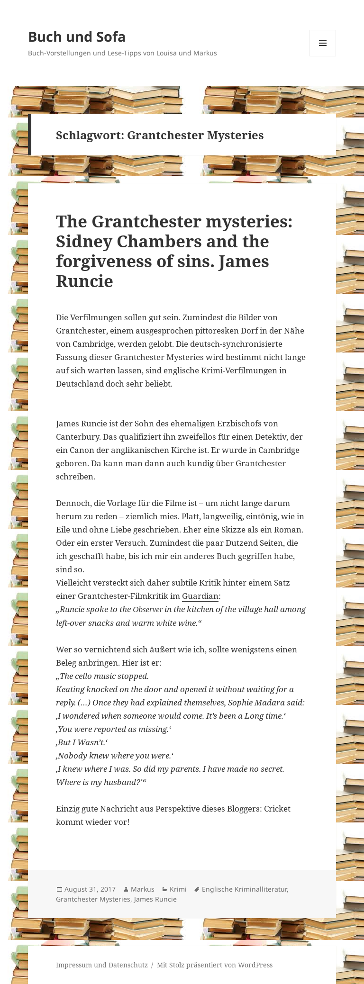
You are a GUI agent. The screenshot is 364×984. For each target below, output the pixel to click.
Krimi (178, 889)
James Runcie (155, 898)
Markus (143, 889)
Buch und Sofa (77, 36)
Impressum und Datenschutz (102, 964)
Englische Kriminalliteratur (244, 889)
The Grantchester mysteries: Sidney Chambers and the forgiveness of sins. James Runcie (174, 251)
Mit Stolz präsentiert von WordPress (215, 964)
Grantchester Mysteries (93, 898)
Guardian (200, 595)
